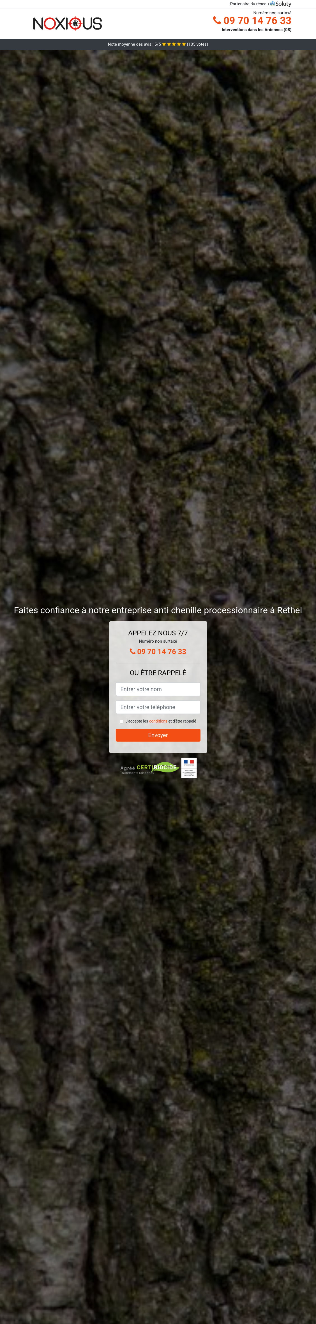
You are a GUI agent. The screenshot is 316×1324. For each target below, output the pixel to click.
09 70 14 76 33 (252, 21)
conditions (158, 721)
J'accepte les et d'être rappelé (160, 721)
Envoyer (158, 735)
